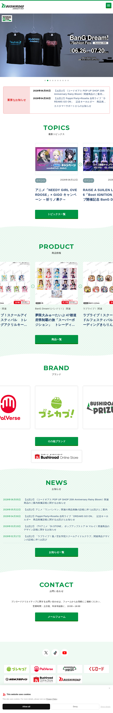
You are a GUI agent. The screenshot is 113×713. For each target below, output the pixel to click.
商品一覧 (56, 339)
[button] (45, 80)
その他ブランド (57, 441)
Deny (75, 707)
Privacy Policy (51, 699)
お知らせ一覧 (56, 552)
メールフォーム (57, 616)
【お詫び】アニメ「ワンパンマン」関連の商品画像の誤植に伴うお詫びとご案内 (65, 509)
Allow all (26, 707)
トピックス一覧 (57, 214)
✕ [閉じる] (109, 688)
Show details (105, 707)
